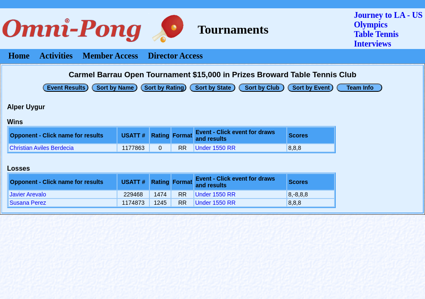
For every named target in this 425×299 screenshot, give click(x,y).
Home (18, 55)
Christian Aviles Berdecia (42, 148)
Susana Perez (28, 202)
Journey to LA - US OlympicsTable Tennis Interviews (388, 29)
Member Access (110, 55)
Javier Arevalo (28, 194)
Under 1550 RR (215, 148)
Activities (56, 55)
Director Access (175, 55)
